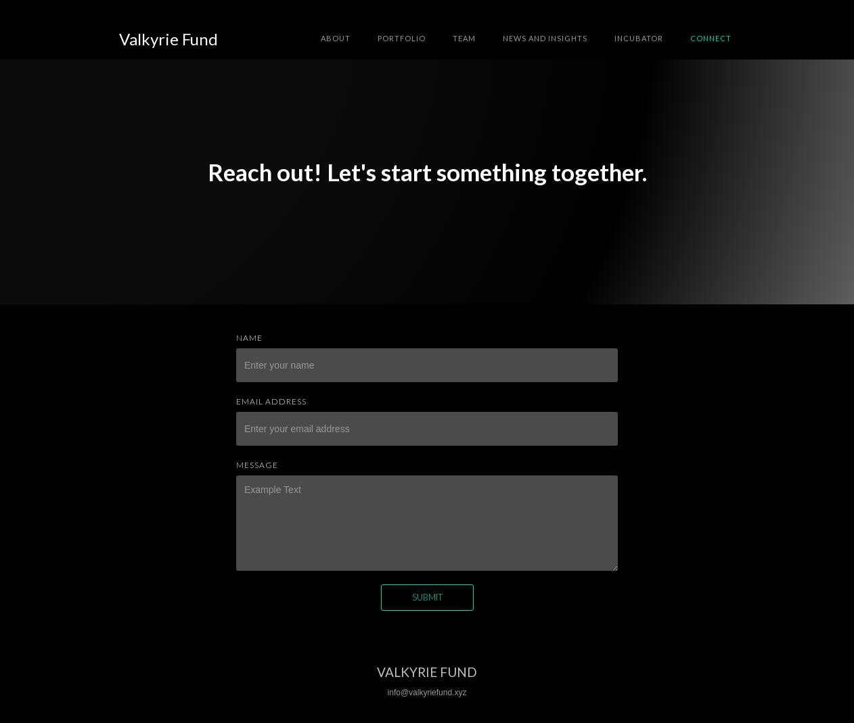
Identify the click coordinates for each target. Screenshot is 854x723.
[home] (168, 39)
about (336, 38)
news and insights (545, 38)
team (464, 38)
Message (257, 465)
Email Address (271, 401)
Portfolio (402, 38)
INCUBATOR (638, 38)
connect (711, 38)
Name (249, 338)
